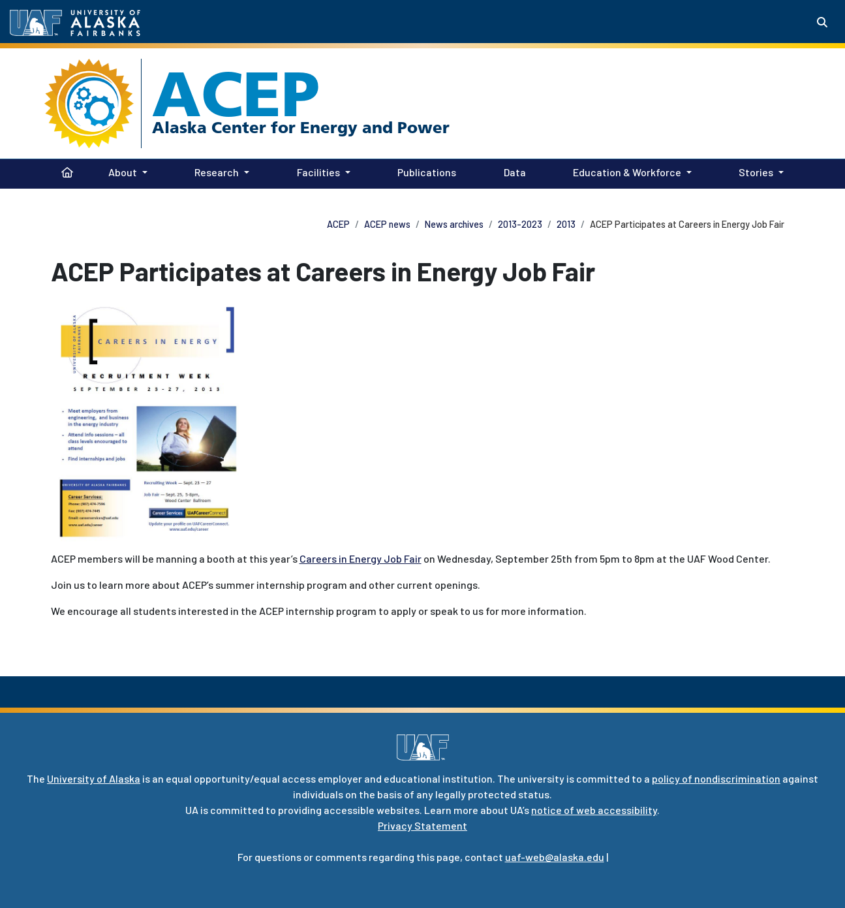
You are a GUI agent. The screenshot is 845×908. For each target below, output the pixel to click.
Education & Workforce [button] (627, 172)
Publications (424, 171)
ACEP (236, 94)
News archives (454, 224)
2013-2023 (520, 224)
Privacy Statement (422, 825)
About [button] (122, 172)
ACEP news (387, 224)
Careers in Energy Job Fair (361, 558)
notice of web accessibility (594, 810)
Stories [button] (756, 172)
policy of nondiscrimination (716, 778)
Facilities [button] (318, 172)
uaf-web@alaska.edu (554, 857)
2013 (566, 224)
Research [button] (216, 172)
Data (512, 171)
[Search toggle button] (822, 22)
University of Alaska (93, 778)
